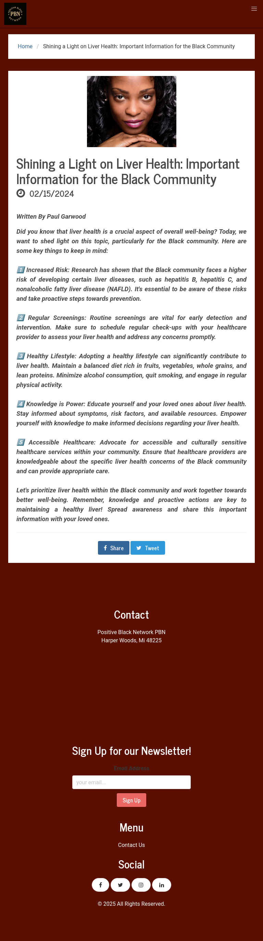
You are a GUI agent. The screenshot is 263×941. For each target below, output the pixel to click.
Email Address (131, 768)
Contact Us (131, 845)
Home (24, 46)
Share (114, 547)
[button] (254, 9)
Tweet (147, 547)
